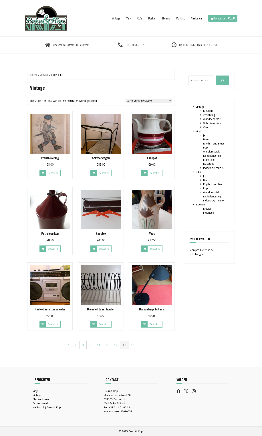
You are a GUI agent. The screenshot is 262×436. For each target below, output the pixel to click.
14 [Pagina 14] (98, 345)
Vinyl (128, 18)
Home (33, 74)
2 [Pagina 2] (76, 345)
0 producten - (224, 18)
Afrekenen (196, 18)
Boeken (152, 18)
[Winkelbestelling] (149, 101)
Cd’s (139, 18)
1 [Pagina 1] (69, 345)
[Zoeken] (222, 80)
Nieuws (166, 18)
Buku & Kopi (117, 403)
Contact (180, 18)
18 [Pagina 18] (132, 345)
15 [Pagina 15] (107, 345)
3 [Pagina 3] (83, 345)
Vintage (116, 18)
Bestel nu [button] (53, 173)
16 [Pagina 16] (115, 345)
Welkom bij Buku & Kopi (47, 407)
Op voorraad (40, 403)
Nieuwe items (41, 399)
